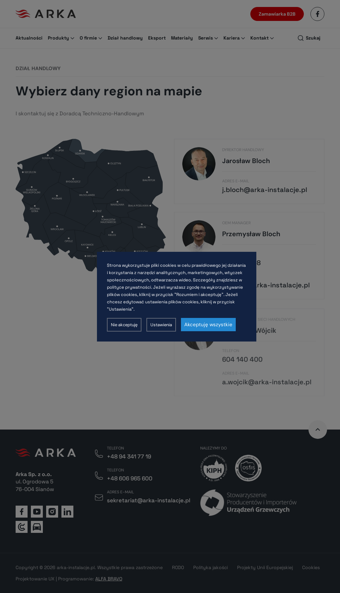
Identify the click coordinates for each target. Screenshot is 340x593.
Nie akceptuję (124, 325)
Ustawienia (161, 325)
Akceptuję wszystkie (208, 324)
